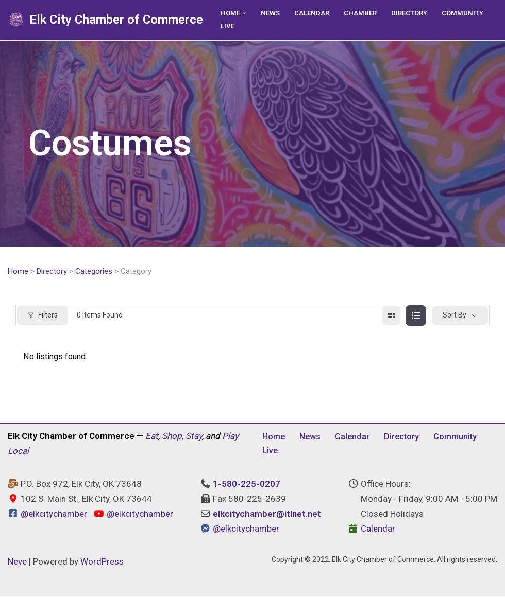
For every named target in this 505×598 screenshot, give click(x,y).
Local (18, 453)
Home (18, 271)
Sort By (454, 315)
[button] (245, 13)
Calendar (314, 13)
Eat (151, 438)
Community (469, 13)
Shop (172, 438)
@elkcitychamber (54, 516)
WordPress (102, 564)
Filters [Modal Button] (42, 315)
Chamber (364, 13)
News (272, 13)
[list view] (416, 316)
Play (230, 438)
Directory (414, 13)
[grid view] (391, 316)
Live (228, 26)
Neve (17, 564)
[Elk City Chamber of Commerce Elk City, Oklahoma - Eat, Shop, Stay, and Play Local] (105, 19)
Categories (93, 271)
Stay (194, 438)
